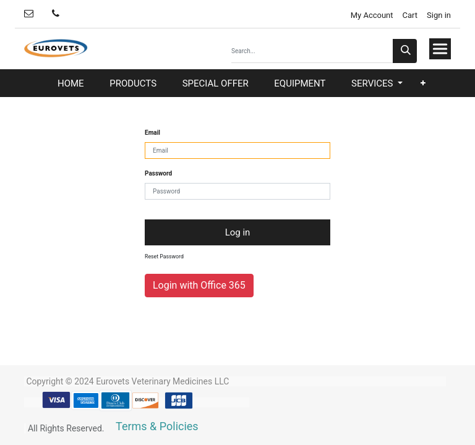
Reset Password (164, 256)
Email (152, 132)
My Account (370, 15)
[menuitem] (71, 84)
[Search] (405, 51)
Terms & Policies (157, 426)
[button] (423, 83)
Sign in (439, 15)
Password (158, 173)
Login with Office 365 (199, 285)
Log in (237, 232)
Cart (410, 15)
